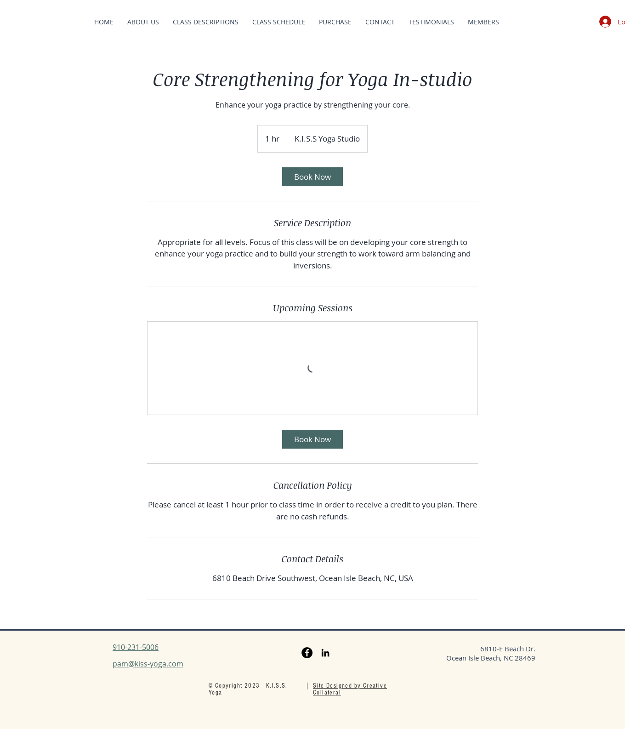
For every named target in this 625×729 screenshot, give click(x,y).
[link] (312, 176)
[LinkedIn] (325, 652)
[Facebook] (306, 652)
